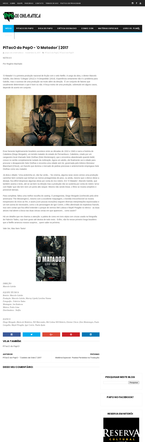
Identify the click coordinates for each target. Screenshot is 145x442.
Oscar (8, 35)
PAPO (28, 432)
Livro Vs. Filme (130, 28)
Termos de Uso (52, 3)
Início (5, 3)
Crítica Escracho (67, 28)
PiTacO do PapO (24, 28)
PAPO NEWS (33, 417)
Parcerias (29, 3)
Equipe (20, 3)
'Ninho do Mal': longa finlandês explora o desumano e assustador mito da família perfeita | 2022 (70, 405)
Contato (39, 3)
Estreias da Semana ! (13, 407)
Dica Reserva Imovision (14, 427)
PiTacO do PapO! (67, 53)
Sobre (12, 3)
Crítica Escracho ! (11, 417)
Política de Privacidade (70, 3)
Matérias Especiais (108, 28)
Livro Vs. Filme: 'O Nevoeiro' (78, 386)
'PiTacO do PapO (11, 432)
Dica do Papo (45, 28)
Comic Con (87, 28)
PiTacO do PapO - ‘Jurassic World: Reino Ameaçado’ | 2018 (79, 420)
